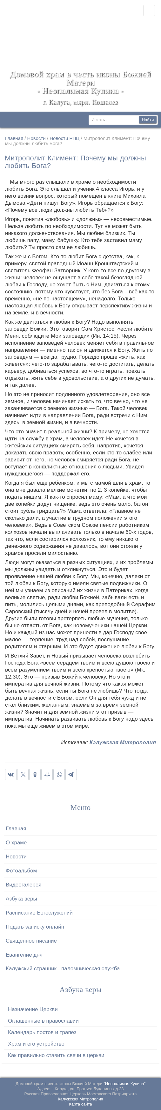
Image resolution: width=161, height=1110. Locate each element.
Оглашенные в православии (43, 1021)
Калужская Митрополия (123, 742)
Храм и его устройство (36, 1044)
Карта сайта (80, 1104)
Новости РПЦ (64, 138)
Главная (14, 138)
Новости (36, 138)
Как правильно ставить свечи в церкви (56, 1055)
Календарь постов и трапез (42, 1032)
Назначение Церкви (33, 1009)
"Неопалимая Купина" (124, 1083)
